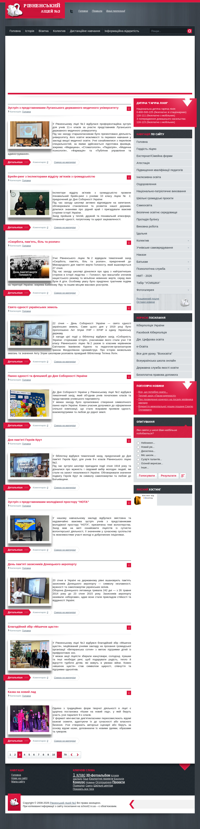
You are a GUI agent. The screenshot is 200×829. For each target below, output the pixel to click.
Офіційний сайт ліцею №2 (15, 802)
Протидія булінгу (148, 219)
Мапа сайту (18, 781)
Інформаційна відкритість (122, 31)
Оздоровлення (146, 184)
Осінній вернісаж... (151, 463)
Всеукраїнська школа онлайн (156, 360)
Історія (29, 31)
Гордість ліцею (146, 148)
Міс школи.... (148, 455)
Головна (15, 31)
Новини (90, 782)
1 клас (79, 774)
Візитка (44, 31)
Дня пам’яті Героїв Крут (25, 439)
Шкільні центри (103, 785)
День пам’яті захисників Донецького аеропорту (42, 564)
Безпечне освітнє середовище (157, 212)
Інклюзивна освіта (149, 177)
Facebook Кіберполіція (152, 332)
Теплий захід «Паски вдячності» (157, 395)
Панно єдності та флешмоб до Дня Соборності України (47, 375)
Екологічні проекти (101, 778)
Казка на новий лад (22, 691)
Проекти (118, 782)
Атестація (143, 163)
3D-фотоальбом (98, 775)
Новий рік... (147, 446)
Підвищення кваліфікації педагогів (160, 170)
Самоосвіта (144, 205)
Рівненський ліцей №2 (63, 802)
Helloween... (147, 442)
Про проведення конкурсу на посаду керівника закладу (165, 401)
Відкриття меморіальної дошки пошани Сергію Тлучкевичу (165, 408)
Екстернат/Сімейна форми (154, 155)
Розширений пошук (148, 298)
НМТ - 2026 (144, 275)
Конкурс (79, 782)
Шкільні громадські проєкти (155, 198)
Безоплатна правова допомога (157, 374)
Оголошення (103, 782)
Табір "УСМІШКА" (148, 282)
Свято (89, 785)
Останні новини (146, 301)
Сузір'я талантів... (151, 459)
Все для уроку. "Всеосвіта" (154, 353)
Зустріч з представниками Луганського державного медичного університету (63, 107)
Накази (141, 254)
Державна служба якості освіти (158, 367)
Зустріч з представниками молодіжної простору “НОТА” (48, 501)
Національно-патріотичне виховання (161, 191)
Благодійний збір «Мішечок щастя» (33, 626)
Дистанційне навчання (85, 31)
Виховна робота (147, 226)
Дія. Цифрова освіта (150, 339)
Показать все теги (83, 788)
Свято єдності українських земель (33, 307)
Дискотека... (147, 451)
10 (53, 754)
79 (65, 754)
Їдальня (142, 233)
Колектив (59, 31)
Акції (85, 778)
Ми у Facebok (71, 11)
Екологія (119, 778)
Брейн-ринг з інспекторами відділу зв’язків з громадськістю (51, 176)
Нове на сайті (19, 778)
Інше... (144, 467)
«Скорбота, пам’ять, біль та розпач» (34, 241)
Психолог (79, 785)
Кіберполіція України (150, 325)
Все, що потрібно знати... (153, 391)
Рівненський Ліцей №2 (35, 9)
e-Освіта (142, 346)
